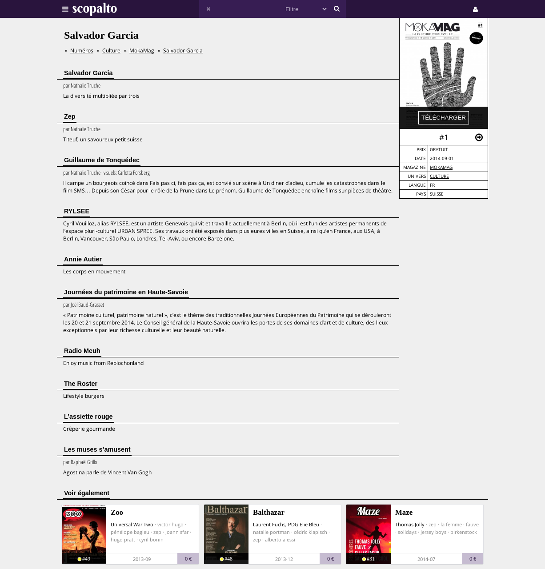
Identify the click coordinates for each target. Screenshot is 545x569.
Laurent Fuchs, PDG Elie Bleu (286, 524)
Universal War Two (132, 524)
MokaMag (441, 167)
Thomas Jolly (410, 524)
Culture (439, 176)
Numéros (81, 50)
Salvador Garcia (183, 50)
